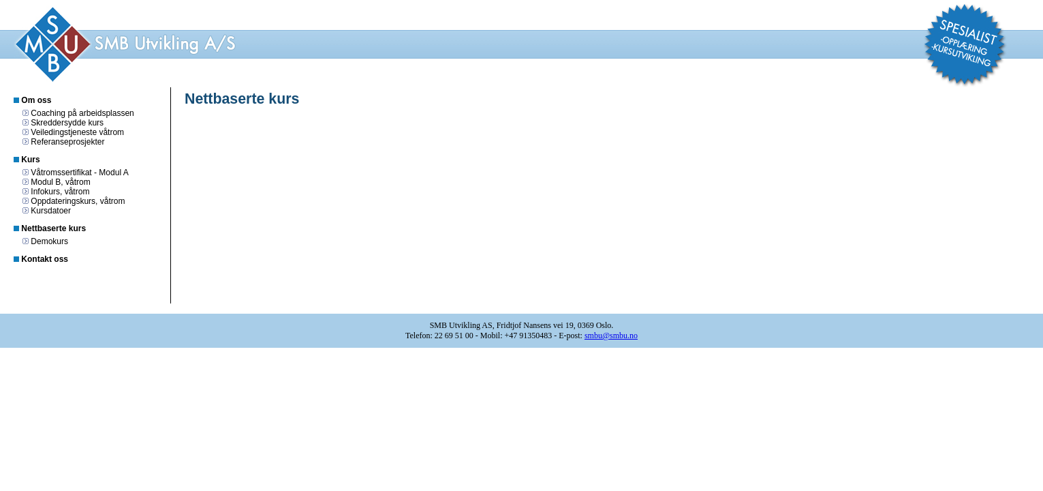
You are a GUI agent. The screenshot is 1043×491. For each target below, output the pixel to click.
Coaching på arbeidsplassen (82, 113)
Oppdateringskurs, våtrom (78, 201)
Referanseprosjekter (67, 142)
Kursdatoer (51, 210)
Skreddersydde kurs (67, 123)
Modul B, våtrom (60, 182)
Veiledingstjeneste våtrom (77, 132)
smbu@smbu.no (611, 335)
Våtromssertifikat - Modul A (79, 172)
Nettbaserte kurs (53, 228)
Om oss (36, 100)
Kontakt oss (44, 259)
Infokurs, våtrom (60, 191)
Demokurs (49, 241)
